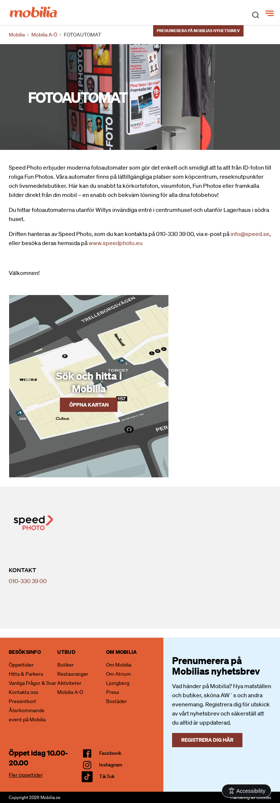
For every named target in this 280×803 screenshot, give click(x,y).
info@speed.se (249, 233)
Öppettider (21, 665)
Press (112, 692)
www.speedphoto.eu (116, 243)
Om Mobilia (118, 665)
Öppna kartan (89, 404)
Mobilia (17, 34)
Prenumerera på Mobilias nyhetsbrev (198, 31)
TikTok (107, 776)
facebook (110, 753)
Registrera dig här (207, 739)
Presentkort (22, 701)
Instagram (110, 764)
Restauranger (72, 674)
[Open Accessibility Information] (247, 791)
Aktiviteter (69, 683)
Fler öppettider (26, 775)
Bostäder (116, 701)
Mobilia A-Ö (70, 692)
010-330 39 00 (28, 581)
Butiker (65, 665)
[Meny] (270, 13)
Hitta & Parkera (26, 674)
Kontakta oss (23, 692)
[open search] (255, 14)
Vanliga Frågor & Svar (32, 683)
